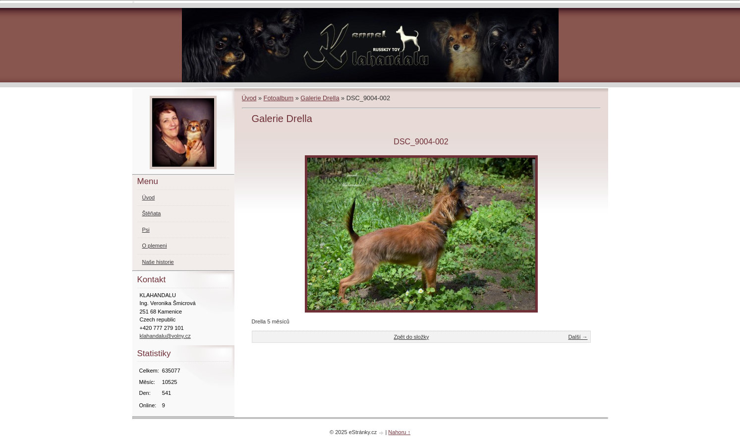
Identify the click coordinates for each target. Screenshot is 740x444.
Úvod (249, 98)
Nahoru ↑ (399, 432)
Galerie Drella (319, 98)
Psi (146, 230)
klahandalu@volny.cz (165, 336)
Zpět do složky (411, 337)
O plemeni (154, 246)
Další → (577, 337)
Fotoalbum (278, 98)
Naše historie (158, 262)
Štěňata (151, 213)
